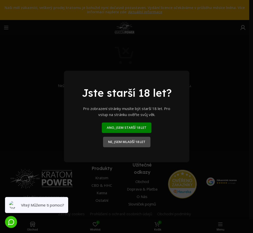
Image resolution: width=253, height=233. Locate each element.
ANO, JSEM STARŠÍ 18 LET (126, 127)
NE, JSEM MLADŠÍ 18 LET (126, 142)
